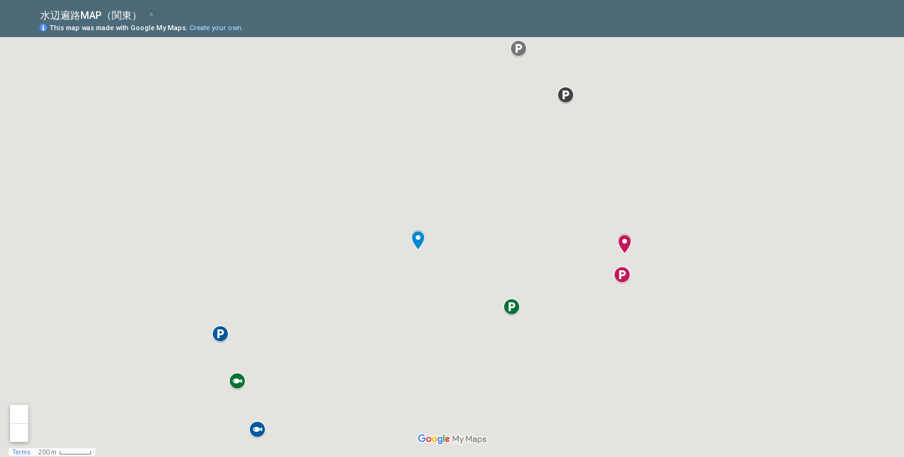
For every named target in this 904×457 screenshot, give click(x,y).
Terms (22, 452)
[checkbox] (151, 14)
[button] (844, 27)
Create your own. (217, 28)
